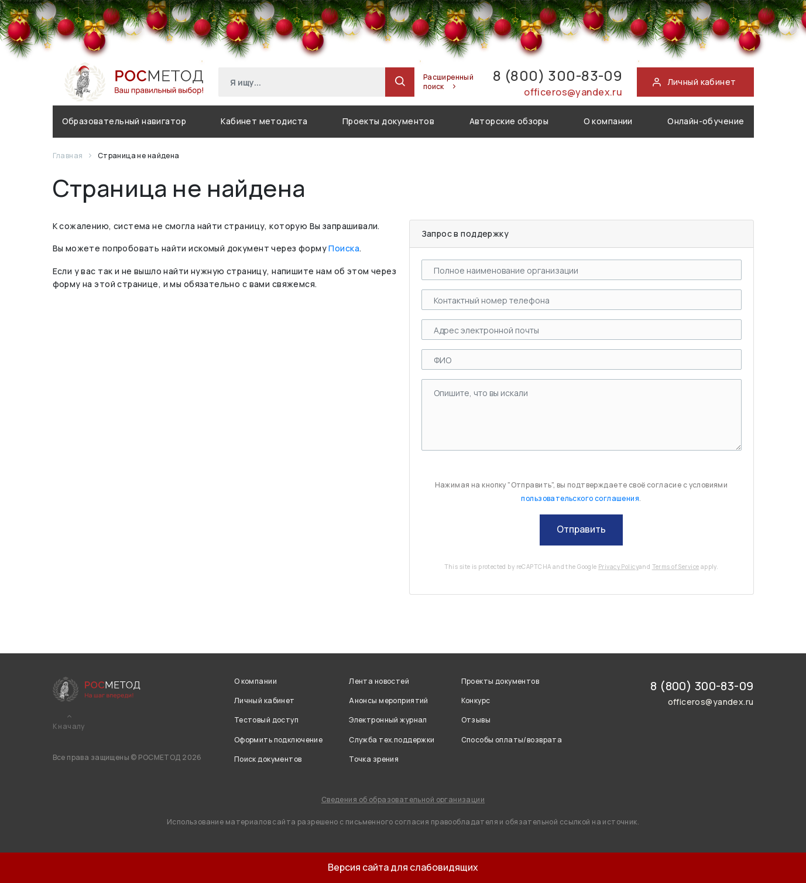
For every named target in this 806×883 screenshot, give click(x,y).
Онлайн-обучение (705, 121)
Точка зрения (374, 759)
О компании (608, 121)
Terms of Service (675, 566)
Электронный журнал (388, 720)
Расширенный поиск (448, 82)
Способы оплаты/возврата (512, 740)
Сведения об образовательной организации (403, 799)
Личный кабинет (264, 700)
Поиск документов (268, 759)
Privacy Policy (618, 566)
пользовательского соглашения (580, 498)
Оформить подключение (278, 740)
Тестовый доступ (266, 720)
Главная (68, 156)
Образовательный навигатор (124, 121)
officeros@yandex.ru (573, 92)
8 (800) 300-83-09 (557, 75)
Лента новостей (379, 681)
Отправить (581, 529)
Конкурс (476, 700)
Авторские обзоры (509, 121)
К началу (69, 726)
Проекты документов (388, 121)
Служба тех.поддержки (391, 740)
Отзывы (476, 720)
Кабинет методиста (264, 121)
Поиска (343, 248)
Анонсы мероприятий (388, 700)
